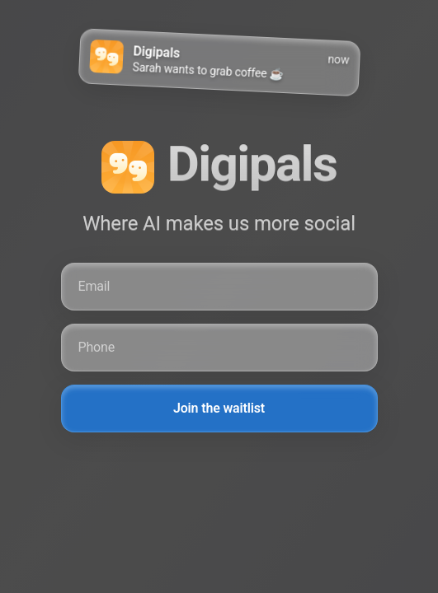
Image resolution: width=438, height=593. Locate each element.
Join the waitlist (219, 408)
